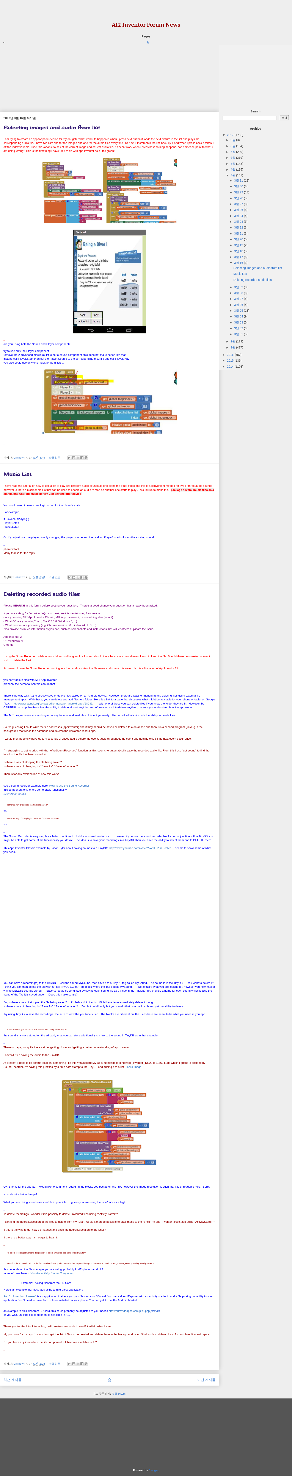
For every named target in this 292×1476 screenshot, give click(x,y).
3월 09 (239, 287)
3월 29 (239, 192)
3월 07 (239, 298)
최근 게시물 (12, 1380)
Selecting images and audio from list (51, 127)
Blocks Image (133, 1067)
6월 (233, 157)
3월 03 (239, 322)
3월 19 (239, 245)
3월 (233, 175)
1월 (233, 347)
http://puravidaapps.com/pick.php (129, 1311)
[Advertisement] (109, 75)
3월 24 (239, 216)
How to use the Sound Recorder (69, 785)
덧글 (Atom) (119, 1393)
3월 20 (239, 239)
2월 (233, 341)
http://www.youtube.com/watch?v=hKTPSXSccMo (140, 848)
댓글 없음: (55, 457)
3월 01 (239, 334)
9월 (233, 140)
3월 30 (239, 186)
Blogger (153, 1470)
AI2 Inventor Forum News (146, 25)
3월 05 (239, 310)
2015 (230, 360)
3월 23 (239, 221)
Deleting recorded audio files (41, 594)
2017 (230, 135)
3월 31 (239, 180)
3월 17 (239, 257)
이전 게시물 (206, 1380)
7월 (233, 152)
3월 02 (239, 328)
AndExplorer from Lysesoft (20, 1296)
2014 (230, 366)
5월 (233, 163)
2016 (230, 354)
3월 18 (239, 251)
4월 (233, 169)
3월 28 (239, 198)
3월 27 (239, 204)
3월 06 (239, 304)
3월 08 (239, 293)
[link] (14, 794)
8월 (233, 146)
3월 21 (239, 233)
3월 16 (239, 262)
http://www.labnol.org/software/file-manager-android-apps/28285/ (53, 703)
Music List (17, 474)
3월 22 (239, 227)
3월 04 (239, 316)
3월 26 (239, 210)
